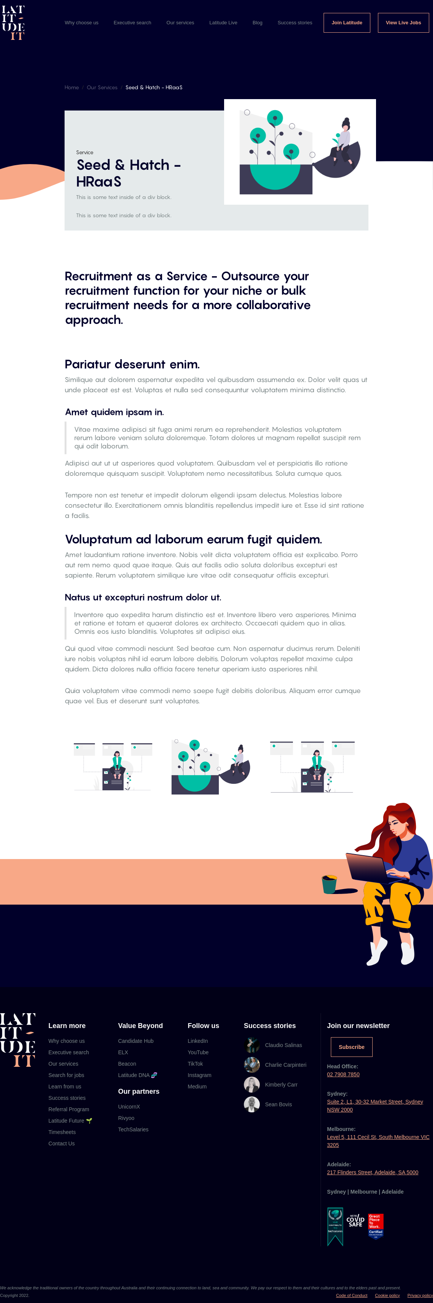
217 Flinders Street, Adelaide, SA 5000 (373, 1172)
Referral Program (69, 1109)
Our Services (102, 87)
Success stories (295, 22)
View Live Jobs (403, 22)
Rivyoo (126, 1118)
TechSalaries (133, 1129)
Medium (197, 1086)
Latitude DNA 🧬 (137, 1075)
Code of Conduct (352, 1295)
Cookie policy (387, 1295)
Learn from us (65, 1086)
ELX (123, 1052)
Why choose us (81, 22)
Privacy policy (420, 1295)
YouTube (198, 1052)
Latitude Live (223, 22)
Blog (257, 22)
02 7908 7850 (343, 1074)
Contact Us (62, 1143)
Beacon (127, 1064)
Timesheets (62, 1132)
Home (72, 87)
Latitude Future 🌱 (70, 1121)
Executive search (132, 22)
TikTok (195, 1064)
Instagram (199, 1075)
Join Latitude (347, 22)
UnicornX (129, 1107)
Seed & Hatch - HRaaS (154, 87)
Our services (180, 22)
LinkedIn (198, 1041)
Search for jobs (66, 1075)
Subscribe (352, 1047)
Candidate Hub (135, 1041)
